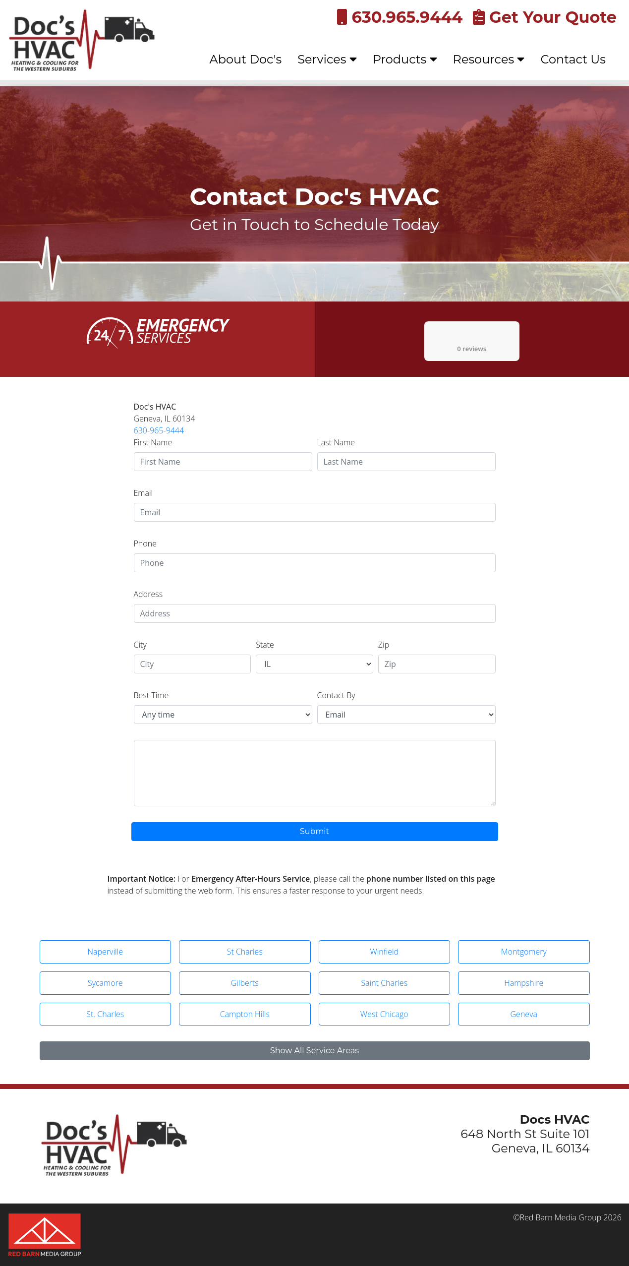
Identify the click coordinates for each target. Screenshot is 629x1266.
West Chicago (384, 1014)
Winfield (384, 951)
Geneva (524, 1014)
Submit (314, 831)
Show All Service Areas (314, 1050)
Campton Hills (245, 1014)
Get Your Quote (545, 17)
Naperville (105, 951)
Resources (489, 59)
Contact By (336, 695)
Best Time (151, 695)
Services (327, 59)
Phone (145, 543)
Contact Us (573, 59)
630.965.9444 (399, 17)
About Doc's (246, 59)
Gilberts (245, 982)
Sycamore (105, 982)
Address (148, 594)
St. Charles (105, 1014)
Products (405, 59)
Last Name (336, 442)
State (265, 644)
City (140, 644)
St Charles (245, 951)
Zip (383, 644)
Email (143, 492)
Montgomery (524, 951)
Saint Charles (384, 982)
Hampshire (523, 982)
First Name (153, 442)
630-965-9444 (159, 430)
